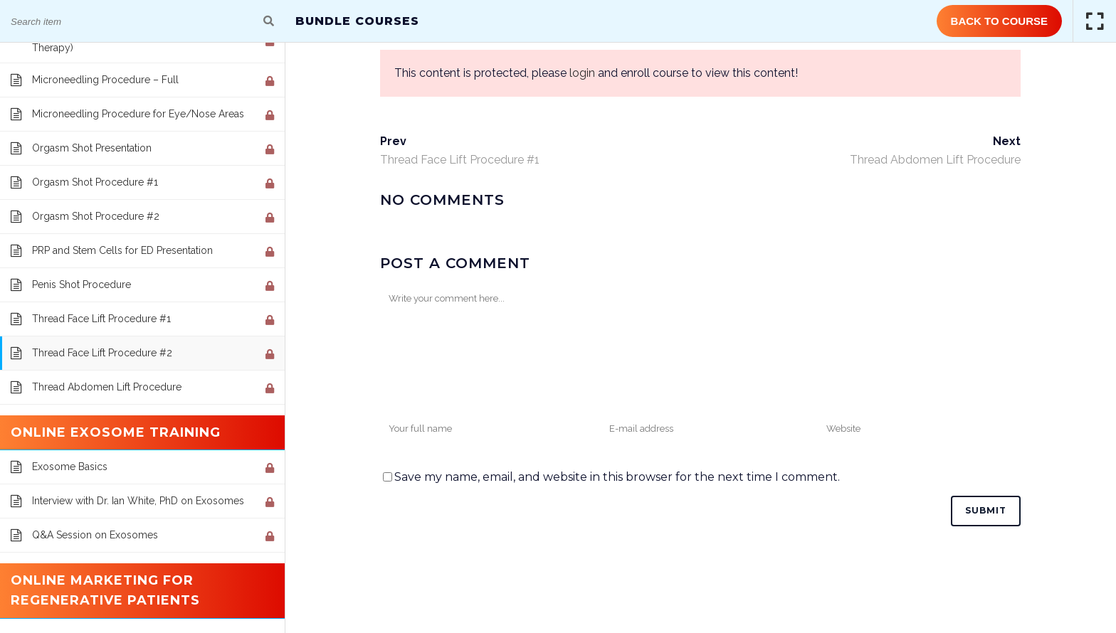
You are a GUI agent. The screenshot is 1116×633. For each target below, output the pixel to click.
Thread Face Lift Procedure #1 (459, 159)
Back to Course (999, 21)
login (582, 73)
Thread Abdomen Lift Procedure (935, 159)
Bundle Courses (357, 21)
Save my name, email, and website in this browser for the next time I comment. (617, 477)
